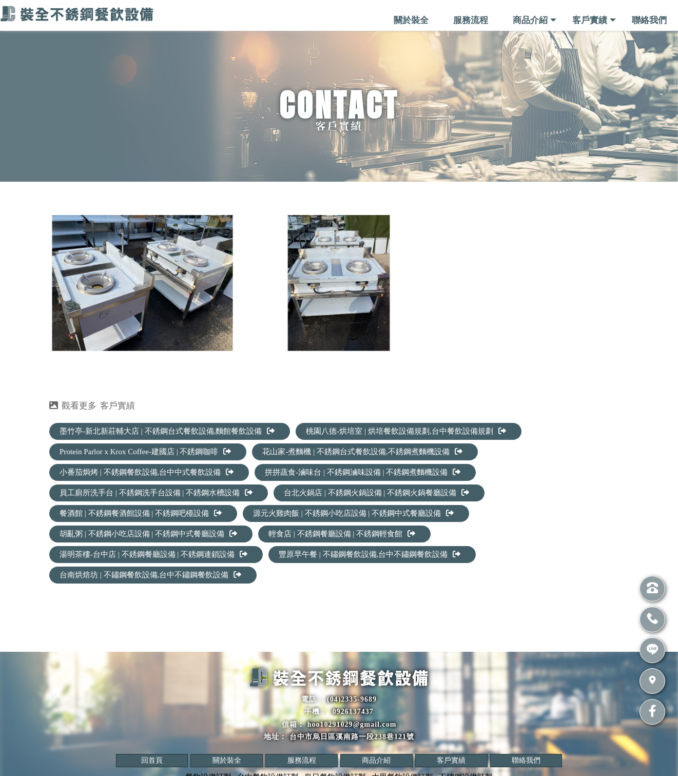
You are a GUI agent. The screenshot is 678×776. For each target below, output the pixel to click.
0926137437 (352, 711)
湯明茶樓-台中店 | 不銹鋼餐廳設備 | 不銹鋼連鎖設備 (153, 554)
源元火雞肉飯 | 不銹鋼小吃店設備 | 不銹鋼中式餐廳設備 (353, 513)
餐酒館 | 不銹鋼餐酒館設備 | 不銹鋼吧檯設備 (141, 513)
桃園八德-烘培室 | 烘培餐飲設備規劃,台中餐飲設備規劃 (406, 431)
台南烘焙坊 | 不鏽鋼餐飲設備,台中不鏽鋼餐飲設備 (150, 575)
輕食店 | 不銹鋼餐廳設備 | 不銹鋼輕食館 (341, 534)
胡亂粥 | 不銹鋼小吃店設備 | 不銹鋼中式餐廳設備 (148, 534)
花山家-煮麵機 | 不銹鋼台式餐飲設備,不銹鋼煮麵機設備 (362, 452)
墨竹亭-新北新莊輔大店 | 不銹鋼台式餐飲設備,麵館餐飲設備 (167, 431)
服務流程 (470, 20)
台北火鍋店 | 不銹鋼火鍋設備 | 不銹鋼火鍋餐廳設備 (376, 493)
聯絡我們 (649, 20)
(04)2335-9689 (352, 699)
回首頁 (152, 760)
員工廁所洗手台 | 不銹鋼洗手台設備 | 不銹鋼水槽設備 (156, 493)
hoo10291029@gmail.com (352, 724)
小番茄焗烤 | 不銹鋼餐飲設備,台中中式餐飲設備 (147, 472)
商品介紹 (530, 20)
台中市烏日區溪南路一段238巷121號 (351, 737)
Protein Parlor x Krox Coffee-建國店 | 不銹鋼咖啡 (145, 452)
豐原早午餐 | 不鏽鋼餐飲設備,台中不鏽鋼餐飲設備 (369, 554)
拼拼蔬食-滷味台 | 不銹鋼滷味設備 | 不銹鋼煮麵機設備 (362, 472)
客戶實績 (589, 20)
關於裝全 (411, 20)
